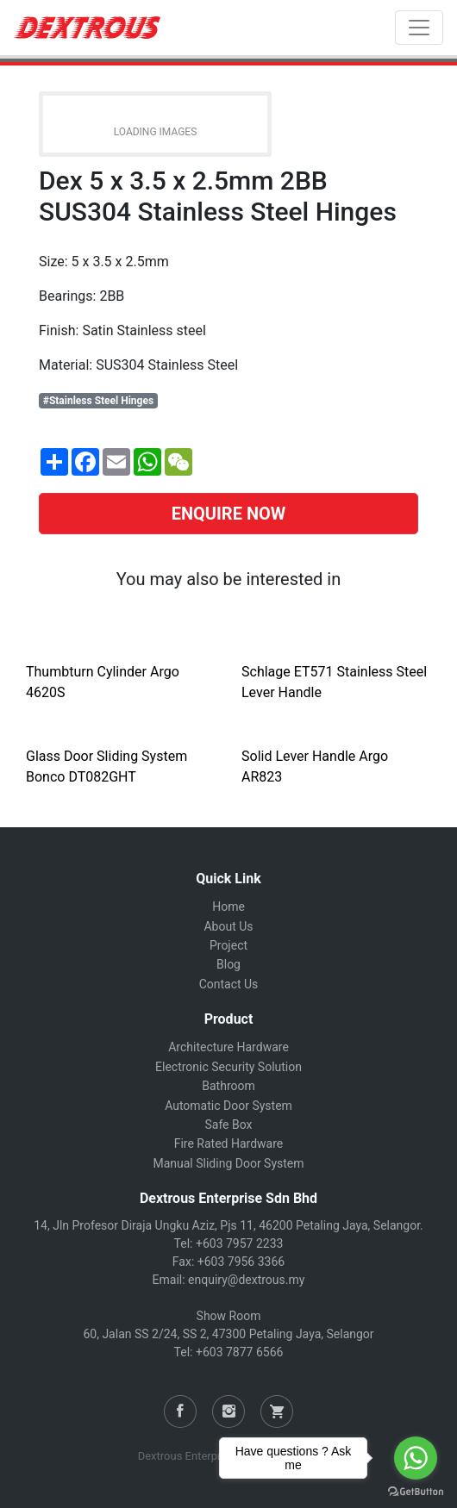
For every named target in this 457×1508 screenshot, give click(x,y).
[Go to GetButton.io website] (415, 1491)
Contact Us (229, 984)
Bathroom (228, 1086)
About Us (228, 926)
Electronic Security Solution (228, 1067)
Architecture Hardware (228, 1047)
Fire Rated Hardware (229, 1143)
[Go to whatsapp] (415, 1458)
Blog (228, 964)
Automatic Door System (228, 1105)
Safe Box (228, 1124)
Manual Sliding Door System (228, 1163)
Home (228, 906)
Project (228, 945)
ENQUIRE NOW (229, 513)
